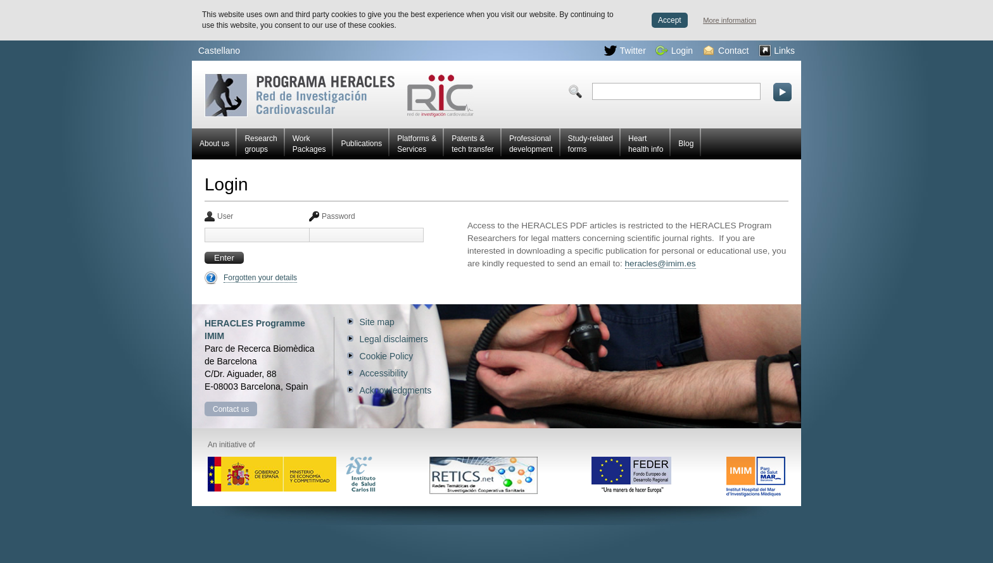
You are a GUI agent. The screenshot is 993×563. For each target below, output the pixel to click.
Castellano (219, 51)
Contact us (231, 409)
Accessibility (384, 373)
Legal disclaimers (394, 339)
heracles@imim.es (660, 263)
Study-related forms (590, 144)
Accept (669, 20)
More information (729, 20)
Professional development (531, 144)
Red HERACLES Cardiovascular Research (339, 95)
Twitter (625, 51)
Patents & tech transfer (473, 144)
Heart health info (645, 144)
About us (214, 143)
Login (674, 51)
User (225, 216)
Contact (726, 51)
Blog (685, 143)
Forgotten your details (260, 277)
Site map (377, 322)
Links (777, 50)
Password (338, 216)
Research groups (260, 144)
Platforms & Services (416, 144)
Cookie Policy (387, 356)
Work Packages (309, 144)
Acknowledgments (396, 390)
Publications (361, 143)
